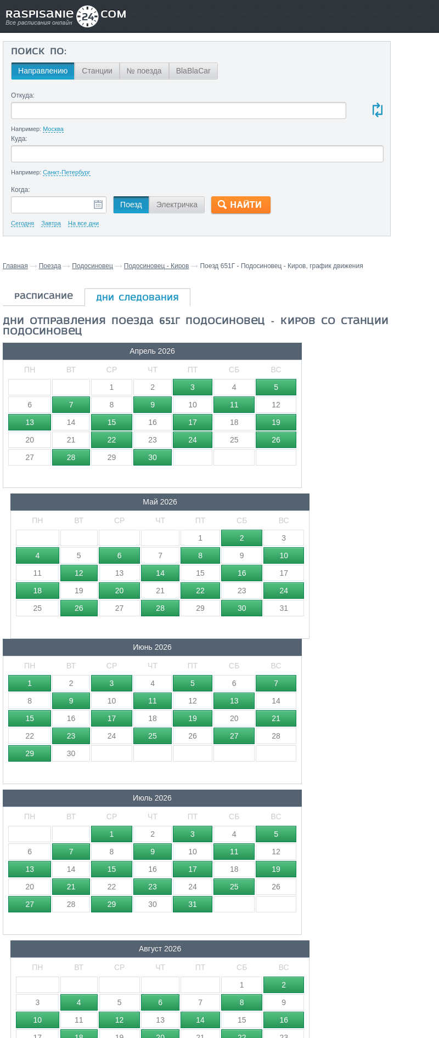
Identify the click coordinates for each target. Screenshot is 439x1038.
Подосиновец (92, 266)
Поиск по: (37, 52)
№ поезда (142, 70)
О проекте (268, 969)
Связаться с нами (216, 969)
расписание (43, 306)
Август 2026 (149, 511)
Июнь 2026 (249, 360)
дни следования (137, 308)
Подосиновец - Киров (156, 266)
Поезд (129, 204)
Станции (95, 70)
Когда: (19, 190)
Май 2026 (149, 360)
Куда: (17, 139)
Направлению (41, 70)
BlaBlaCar (191, 70)
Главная (15, 266)
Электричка (174, 204)
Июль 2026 (49, 511)
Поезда (50, 266)
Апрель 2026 (49, 360)
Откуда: (21, 95)
